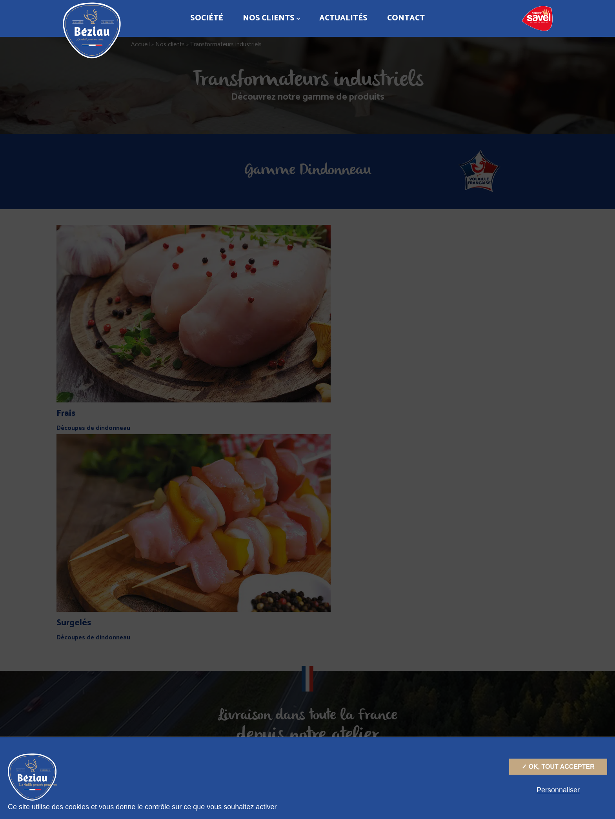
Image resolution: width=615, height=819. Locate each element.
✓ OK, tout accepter (558, 766)
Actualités (343, 18)
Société (206, 18)
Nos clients (271, 18)
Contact (406, 18)
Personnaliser (558, 790)
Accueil (140, 44)
